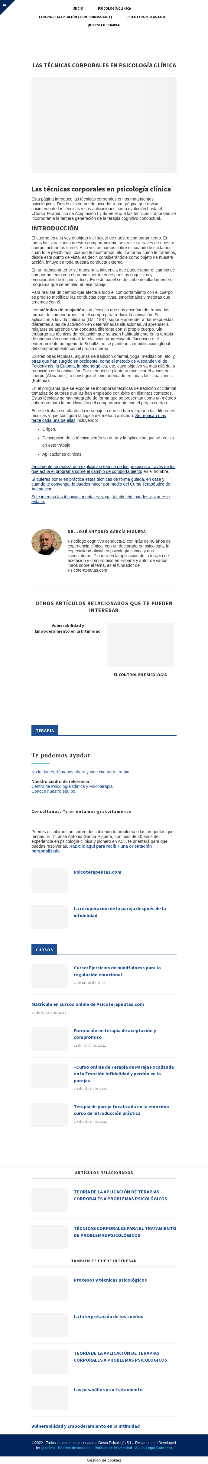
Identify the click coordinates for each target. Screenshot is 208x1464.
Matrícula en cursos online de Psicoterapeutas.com (87, 1004)
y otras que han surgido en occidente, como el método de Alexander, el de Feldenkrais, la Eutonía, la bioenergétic (103, 361)
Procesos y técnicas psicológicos (110, 1280)
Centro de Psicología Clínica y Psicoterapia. (72, 786)
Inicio (78, 8)
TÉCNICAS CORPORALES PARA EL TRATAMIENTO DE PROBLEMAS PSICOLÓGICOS (125, 1231)
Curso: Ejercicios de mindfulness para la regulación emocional (117, 971)
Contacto (164, 1448)
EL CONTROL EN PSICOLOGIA (140, 674)
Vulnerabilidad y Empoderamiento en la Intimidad (68, 628)
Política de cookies (74, 1448)
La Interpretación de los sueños (108, 1316)
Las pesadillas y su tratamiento (108, 1389)
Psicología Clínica (114, 8)
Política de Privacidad (113, 1448)
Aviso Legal (145, 1448)
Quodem (48, 1448)
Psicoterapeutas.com (145, 17)
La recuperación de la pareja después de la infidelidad (120, 911)
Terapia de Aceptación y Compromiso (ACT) (75, 17)
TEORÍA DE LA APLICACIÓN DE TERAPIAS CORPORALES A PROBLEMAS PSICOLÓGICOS (120, 1195)
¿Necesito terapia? (104, 25)
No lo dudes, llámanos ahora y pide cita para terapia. (81, 771)
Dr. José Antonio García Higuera (107, 531)
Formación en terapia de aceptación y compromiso (115, 1033)
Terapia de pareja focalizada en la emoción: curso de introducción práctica (121, 1109)
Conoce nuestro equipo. (53, 791)
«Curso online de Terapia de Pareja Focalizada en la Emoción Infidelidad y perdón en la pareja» (124, 1074)
